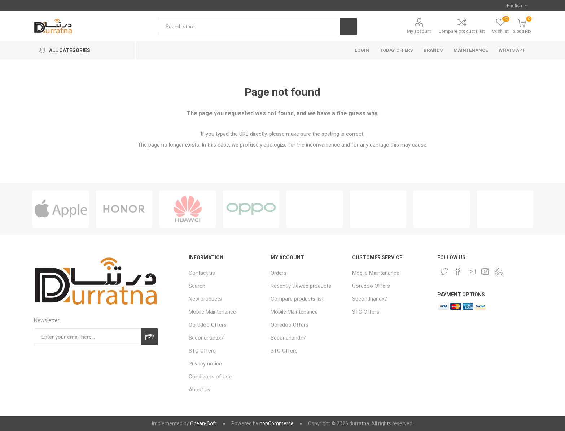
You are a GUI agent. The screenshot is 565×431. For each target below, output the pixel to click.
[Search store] (249, 26)
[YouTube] (471, 271)
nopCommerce (276, 423)
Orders (278, 273)
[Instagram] (485, 271)
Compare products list (461, 31)
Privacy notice (205, 363)
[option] (60, 209)
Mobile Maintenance (212, 312)
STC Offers (202, 350)
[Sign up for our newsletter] (87, 336)
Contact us (202, 273)
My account (419, 31)
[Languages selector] (517, 5)
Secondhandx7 (206, 338)
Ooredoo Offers (208, 325)
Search (197, 286)
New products (205, 299)
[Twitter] (444, 271)
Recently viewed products (301, 286)
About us (199, 389)
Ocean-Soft (203, 423)
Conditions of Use (210, 376)
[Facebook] (458, 271)
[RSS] (499, 271)
